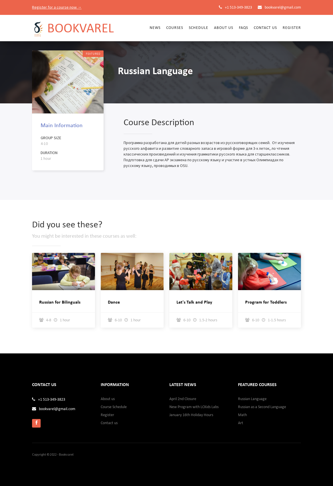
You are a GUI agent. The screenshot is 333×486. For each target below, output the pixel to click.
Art (240, 423)
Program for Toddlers (266, 302)
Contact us (265, 28)
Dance (114, 302)
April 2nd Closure (182, 399)
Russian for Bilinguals (59, 302)
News (155, 28)
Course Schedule (114, 407)
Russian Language (252, 399)
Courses (174, 28)
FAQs (243, 28)
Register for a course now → (57, 7)
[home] (73, 26)
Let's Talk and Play (194, 302)
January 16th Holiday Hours (191, 415)
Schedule (198, 28)
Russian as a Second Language (262, 407)
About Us (223, 28)
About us (108, 399)
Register (292, 28)
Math (242, 415)
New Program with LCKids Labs (194, 407)
